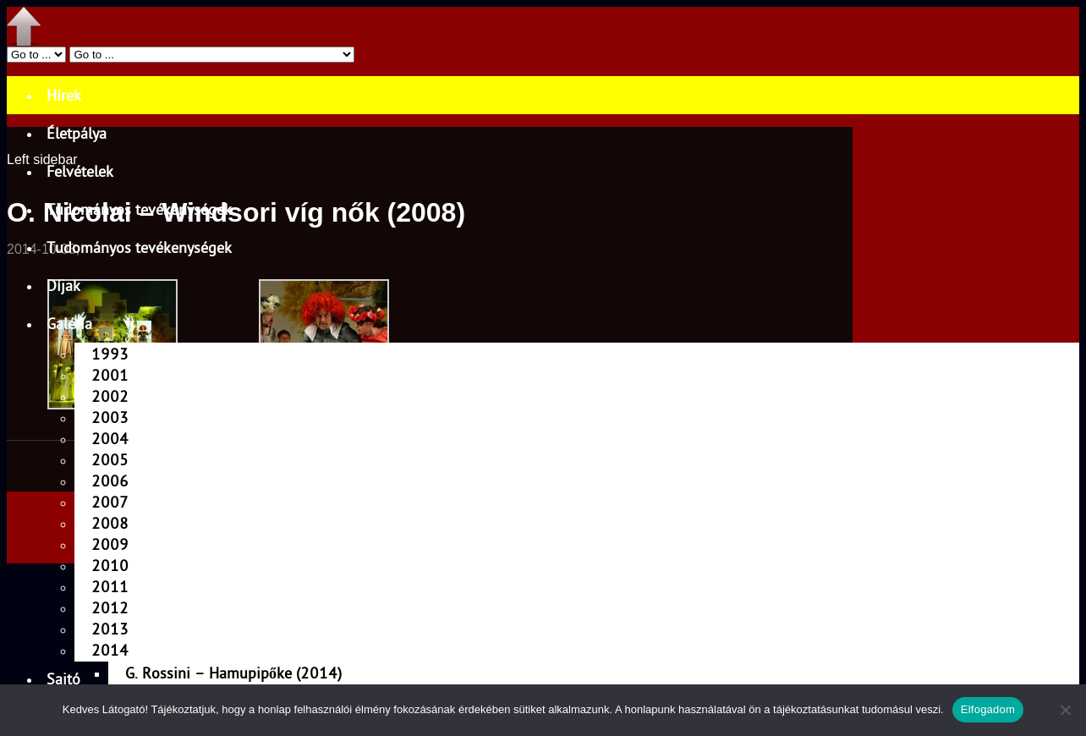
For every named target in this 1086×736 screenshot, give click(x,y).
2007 (110, 502)
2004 (110, 438)
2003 (110, 417)
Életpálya (77, 133)
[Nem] (1064, 709)
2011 (110, 586)
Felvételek (80, 171)
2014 (110, 650)
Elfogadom (988, 709)
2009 (110, 544)
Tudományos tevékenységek (139, 209)
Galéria (69, 323)
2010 (110, 565)
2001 (110, 375)
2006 (110, 481)
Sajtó (63, 679)
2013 (110, 629)
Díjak (63, 285)
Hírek (64, 95)
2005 (110, 460)
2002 (110, 396)
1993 (110, 354)
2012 (110, 608)
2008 (110, 523)
